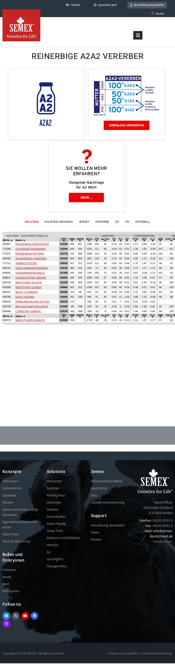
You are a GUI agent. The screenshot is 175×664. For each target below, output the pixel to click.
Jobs (94, 496)
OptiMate (9, 496)
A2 (49, 552)
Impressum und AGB (122, 654)
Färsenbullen (56, 517)
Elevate (8, 503)
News (95, 533)
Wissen (96, 540)
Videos (73, 5)
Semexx (52, 510)
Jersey (7, 577)
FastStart (53, 489)
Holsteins (9, 570)
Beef (6, 584)
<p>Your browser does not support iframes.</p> (87, 316)
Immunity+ (11, 482)
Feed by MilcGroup (16, 542)
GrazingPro (55, 560)
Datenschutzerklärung (156, 654)
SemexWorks (12, 489)
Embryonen (11, 592)
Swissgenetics (57, 567)
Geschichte (99, 489)
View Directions (162, 542)
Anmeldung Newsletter (147, 5)
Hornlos (53, 545)
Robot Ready (56, 524)
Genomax (54, 503)
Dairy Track (11, 535)
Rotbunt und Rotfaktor (63, 538)
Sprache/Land (105, 5)
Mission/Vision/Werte (107, 482)
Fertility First (56, 496)
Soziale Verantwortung (107, 503)
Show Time (55, 531)
